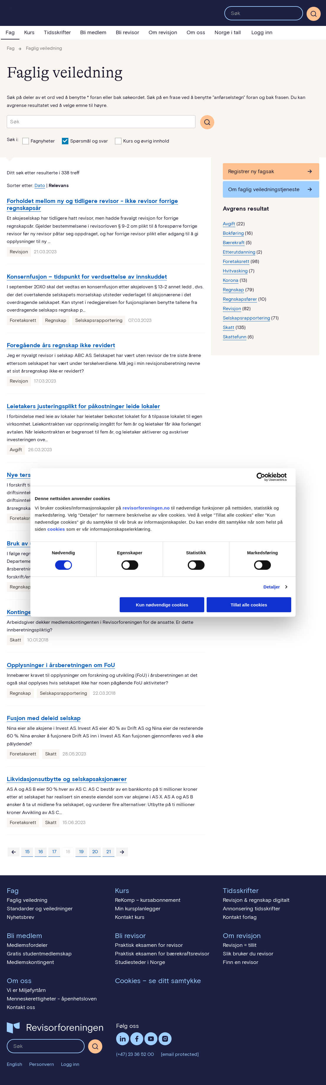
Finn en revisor (240, 962)
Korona (230, 280)
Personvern (41, 1064)
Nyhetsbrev (20, 917)
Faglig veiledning (44, 48)
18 (68, 851)
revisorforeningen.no (146, 507)
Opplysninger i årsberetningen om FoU (61, 665)
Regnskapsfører (240, 299)
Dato (39, 185)
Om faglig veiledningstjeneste (263, 189)
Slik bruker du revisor (248, 953)
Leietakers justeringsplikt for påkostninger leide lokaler (83, 406)
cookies (56, 528)
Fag (10, 32)
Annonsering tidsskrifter (251, 908)
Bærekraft (234, 242)
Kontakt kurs (129, 917)
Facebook (136, 1038)
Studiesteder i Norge (140, 962)
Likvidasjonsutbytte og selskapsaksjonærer (67, 779)
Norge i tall (228, 32)
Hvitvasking (235, 271)
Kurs (29, 32)
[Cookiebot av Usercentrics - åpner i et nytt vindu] (265, 477)
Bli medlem (93, 32)
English (14, 1064)
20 (95, 851)
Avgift (16, 449)
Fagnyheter (38, 140)
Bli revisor (127, 32)
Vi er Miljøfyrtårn (26, 990)
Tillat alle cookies (248, 604)
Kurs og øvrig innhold (142, 140)
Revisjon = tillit (239, 945)
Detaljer (272, 586)
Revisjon (19, 251)
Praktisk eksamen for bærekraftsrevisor (162, 953)
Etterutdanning (239, 252)
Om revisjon (163, 32)
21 (108, 851)
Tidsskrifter (57, 32)
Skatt (15, 640)
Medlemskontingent (30, 962)
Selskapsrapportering (98, 320)
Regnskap (55, 320)
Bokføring (233, 233)
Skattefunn (234, 337)
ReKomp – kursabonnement (147, 900)
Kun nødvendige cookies (162, 604)
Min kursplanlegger (137, 908)
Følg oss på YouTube (150, 1038)
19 (81, 851)
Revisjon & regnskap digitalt (256, 900)
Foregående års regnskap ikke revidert (61, 345)
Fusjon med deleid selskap (43, 718)
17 (54, 851)
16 (40, 851)
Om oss (196, 32)
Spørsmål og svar (85, 140)
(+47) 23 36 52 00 (135, 1054)
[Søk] (314, 14)
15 (27, 851)
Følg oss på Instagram (165, 1038)
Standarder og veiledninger (40, 908)
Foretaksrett (23, 320)
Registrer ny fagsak (251, 171)
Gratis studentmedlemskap (39, 953)
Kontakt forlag (240, 917)
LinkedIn (122, 1038)
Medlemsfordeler (27, 945)
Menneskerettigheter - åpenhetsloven (52, 998)
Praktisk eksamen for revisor (149, 945)
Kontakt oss (21, 1007)
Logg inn (261, 32)
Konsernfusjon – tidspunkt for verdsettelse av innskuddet (87, 276)
